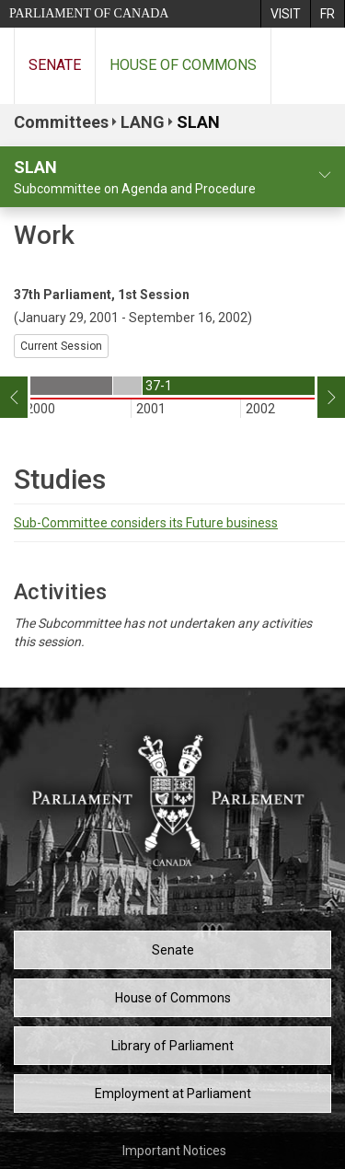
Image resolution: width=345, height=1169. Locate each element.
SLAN (198, 122)
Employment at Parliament (173, 1093)
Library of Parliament (172, 1045)
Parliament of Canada (88, 13)
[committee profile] (324, 175)
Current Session (61, 346)
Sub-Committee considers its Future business (146, 522)
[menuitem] (285, 14)
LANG (143, 122)
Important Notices (174, 1150)
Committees (61, 122)
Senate (55, 65)
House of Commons (183, 65)
